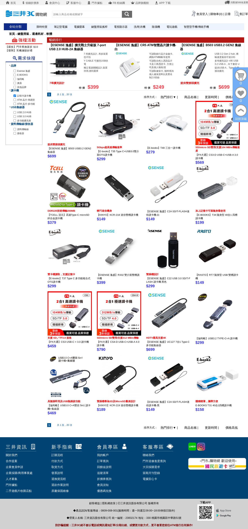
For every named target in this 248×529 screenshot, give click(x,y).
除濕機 (156, 26)
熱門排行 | (169, 97)
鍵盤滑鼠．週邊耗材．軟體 (35, 33)
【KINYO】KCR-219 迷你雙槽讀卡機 (117, 405)
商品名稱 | (191, 97)
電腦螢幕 (79, 26)
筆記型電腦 (60, 26)
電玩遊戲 (172, 26)
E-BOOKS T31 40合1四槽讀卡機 (213, 405)
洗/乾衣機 (139, 26)
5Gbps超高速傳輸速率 (109, 147)
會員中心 (52, 2)
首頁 (11, 2)
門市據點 (94, 2)
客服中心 (73, 2)
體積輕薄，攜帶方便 (206, 401)
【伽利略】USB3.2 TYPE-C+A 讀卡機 (216, 338)
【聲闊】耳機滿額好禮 (19, 50)
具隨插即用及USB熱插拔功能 (64, 401)
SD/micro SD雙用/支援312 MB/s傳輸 (118, 337)
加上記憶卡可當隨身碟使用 (210, 210)
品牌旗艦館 (140, 2)
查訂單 (243, 14)
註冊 (228, 14)
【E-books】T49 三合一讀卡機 (163, 147)
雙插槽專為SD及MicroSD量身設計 (116, 401)
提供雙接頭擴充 (56, 144)
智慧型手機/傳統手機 (196, 26)
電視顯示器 (120, 26)
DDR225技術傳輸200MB (61, 210)
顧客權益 (94, 503)
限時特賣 (42, 26)
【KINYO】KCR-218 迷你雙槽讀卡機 (117, 214)
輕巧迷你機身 (104, 210)
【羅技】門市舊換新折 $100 (23, 46)
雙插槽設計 (152, 274)
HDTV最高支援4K (156, 337)
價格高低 (231, 97)
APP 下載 (163, 2)
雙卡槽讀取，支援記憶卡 (61, 274)
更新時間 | (212, 97)
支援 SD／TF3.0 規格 (59, 337)
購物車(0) (216, 14)
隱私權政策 (109, 503)
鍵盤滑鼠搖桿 (99, 26)
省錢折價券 (30, 2)
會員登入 (202, 14)
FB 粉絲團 (116, 2)
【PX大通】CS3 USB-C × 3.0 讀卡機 (68, 341)
